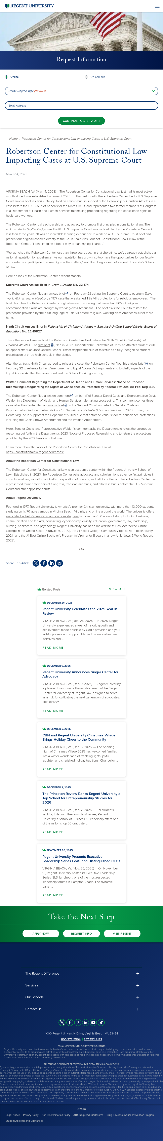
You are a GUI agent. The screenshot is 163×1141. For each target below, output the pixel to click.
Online (14, 77)
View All (117, 589)
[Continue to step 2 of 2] (81, 121)
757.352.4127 (93, 1039)
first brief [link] (44, 345)
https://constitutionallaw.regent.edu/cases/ (35, 452)
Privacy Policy (30, 1115)
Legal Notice (13, 1115)
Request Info (81, 933)
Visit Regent (122, 933)
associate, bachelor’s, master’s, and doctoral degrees (42, 516)
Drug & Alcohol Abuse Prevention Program (131, 1115)
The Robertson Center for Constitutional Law (36, 470)
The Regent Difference (42, 973)
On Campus (97, 77)
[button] (81, 973)
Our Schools (34, 997)
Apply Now (41, 933)
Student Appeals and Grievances (24, 1121)
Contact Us (33, 1009)
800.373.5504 (71, 1039)
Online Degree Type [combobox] (26, 91)
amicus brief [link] (56, 294)
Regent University (42, 507)
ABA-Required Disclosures (88, 1115)
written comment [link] (58, 396)
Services (31, 985)
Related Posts (51, 589)
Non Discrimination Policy (56, 1115)
